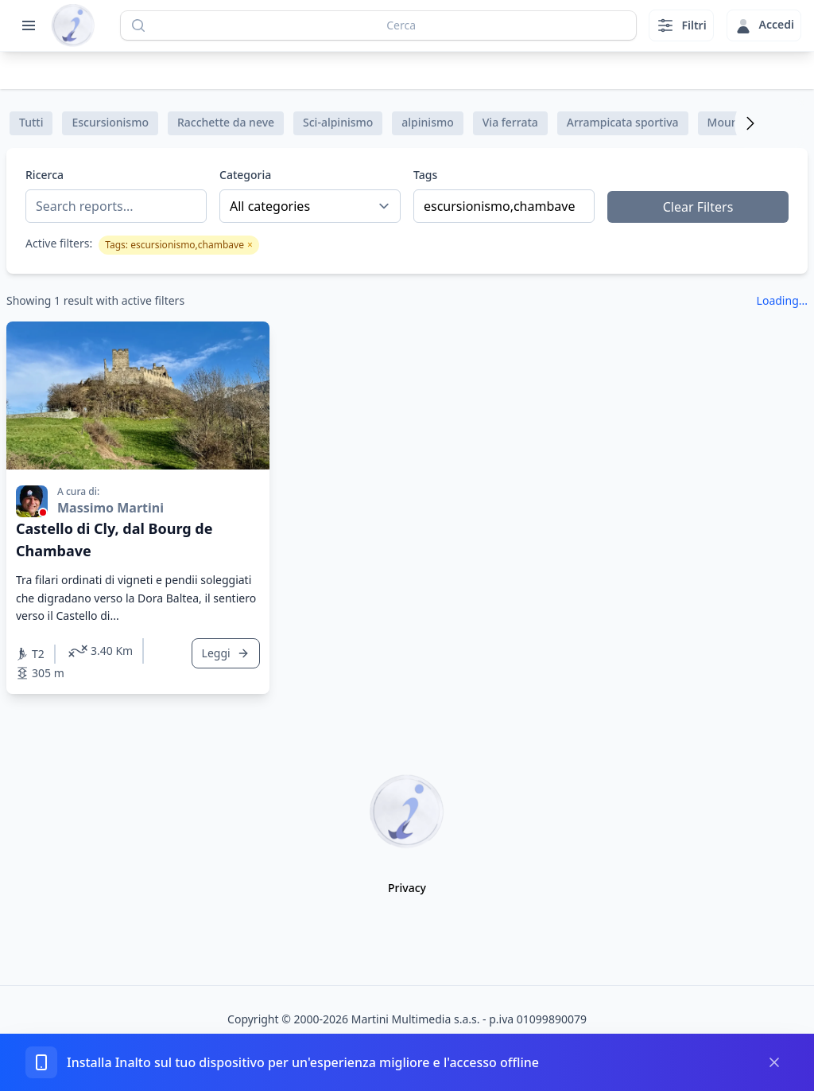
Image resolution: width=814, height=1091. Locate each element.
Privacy (407, 887)
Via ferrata (510, 122)
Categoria (245, 174)
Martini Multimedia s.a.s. (415, 1019)
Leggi (226, 652)
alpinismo (427, 122)
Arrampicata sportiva (623, 122)
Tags (425, 174)
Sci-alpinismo (338, 122)
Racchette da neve (225, 122)
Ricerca (44, 174)
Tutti (31, 122)
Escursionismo (110, 122)
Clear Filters (698, 207)
